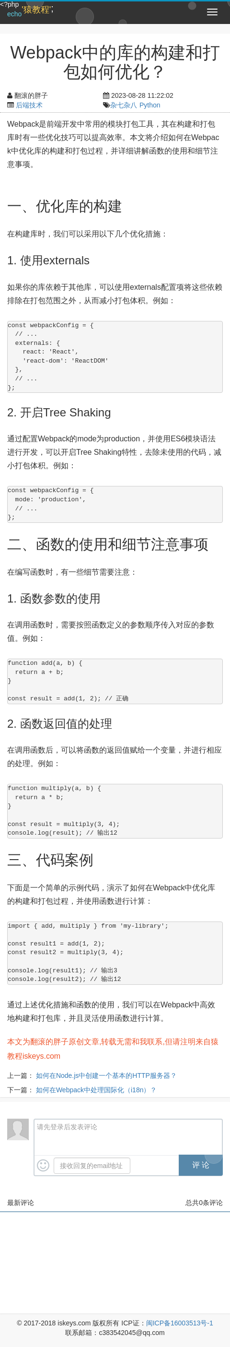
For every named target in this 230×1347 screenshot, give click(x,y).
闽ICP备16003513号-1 (179, 1323)
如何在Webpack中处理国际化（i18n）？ (96, 1090)
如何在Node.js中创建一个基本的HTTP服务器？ (106, 1075)
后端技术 (29, 105)
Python (150, 105)
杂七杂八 (123, 105)
